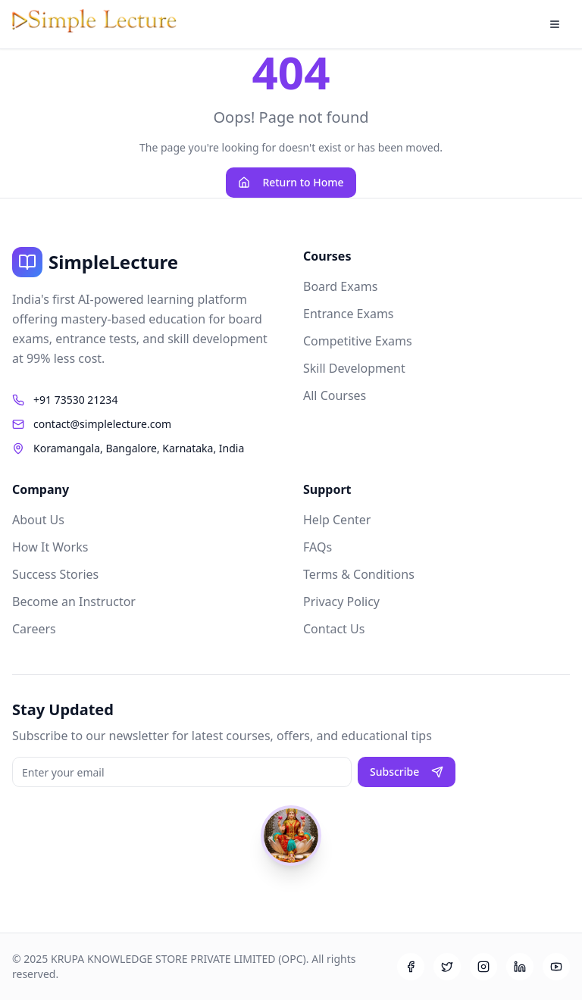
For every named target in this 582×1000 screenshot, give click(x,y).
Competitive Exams (357, 341)
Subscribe (406, 771)
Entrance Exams (348, 313)
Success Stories (55, 574)
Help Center (337, 519)
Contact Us (334, 628)
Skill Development (354, 368)
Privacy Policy (341, 601)
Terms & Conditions (359, 574)
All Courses (334, 395)
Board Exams (340, 286)
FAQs (317, 547)
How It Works (50, 547)
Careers (34, 628)
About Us (38, 519)
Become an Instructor (74, 601)
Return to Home (290, 182)
